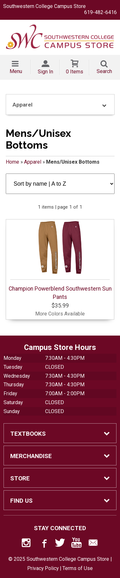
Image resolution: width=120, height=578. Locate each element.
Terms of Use (77, 568)
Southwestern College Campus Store (44, 6)
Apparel (32, 162)
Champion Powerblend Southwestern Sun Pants (60, 260)
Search (104, 71)
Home (12, 162)
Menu (16, 71)
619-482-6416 (100, 12)
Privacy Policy (43, 568)
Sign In (45, 72)
